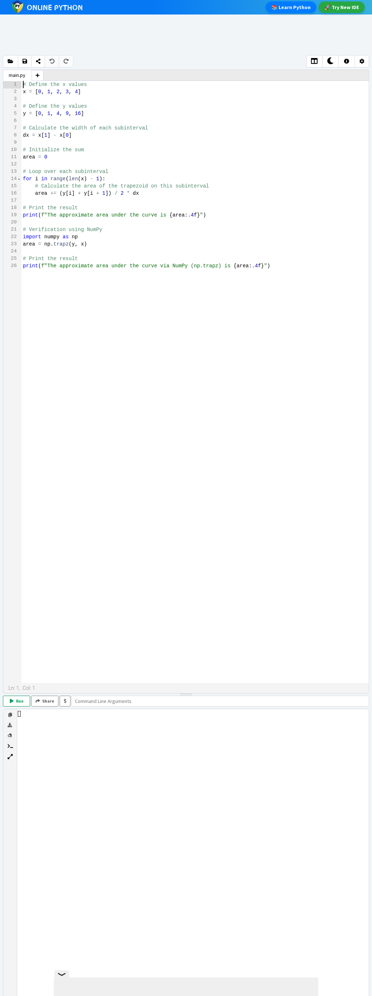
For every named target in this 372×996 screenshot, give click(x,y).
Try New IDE (341, 7)
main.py (17, 75)
